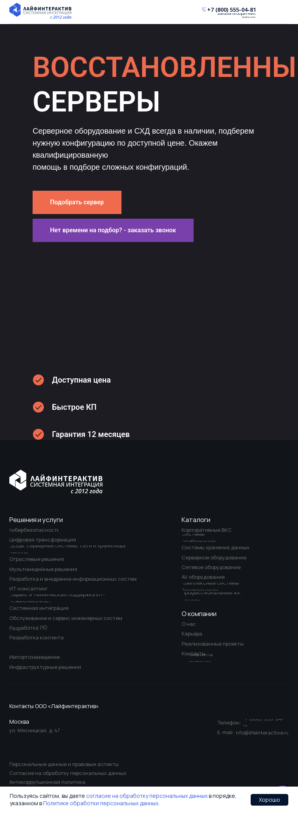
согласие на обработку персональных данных (147, 795)
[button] (113, 230)
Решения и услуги (36, 519)
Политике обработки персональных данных (100, 803)
